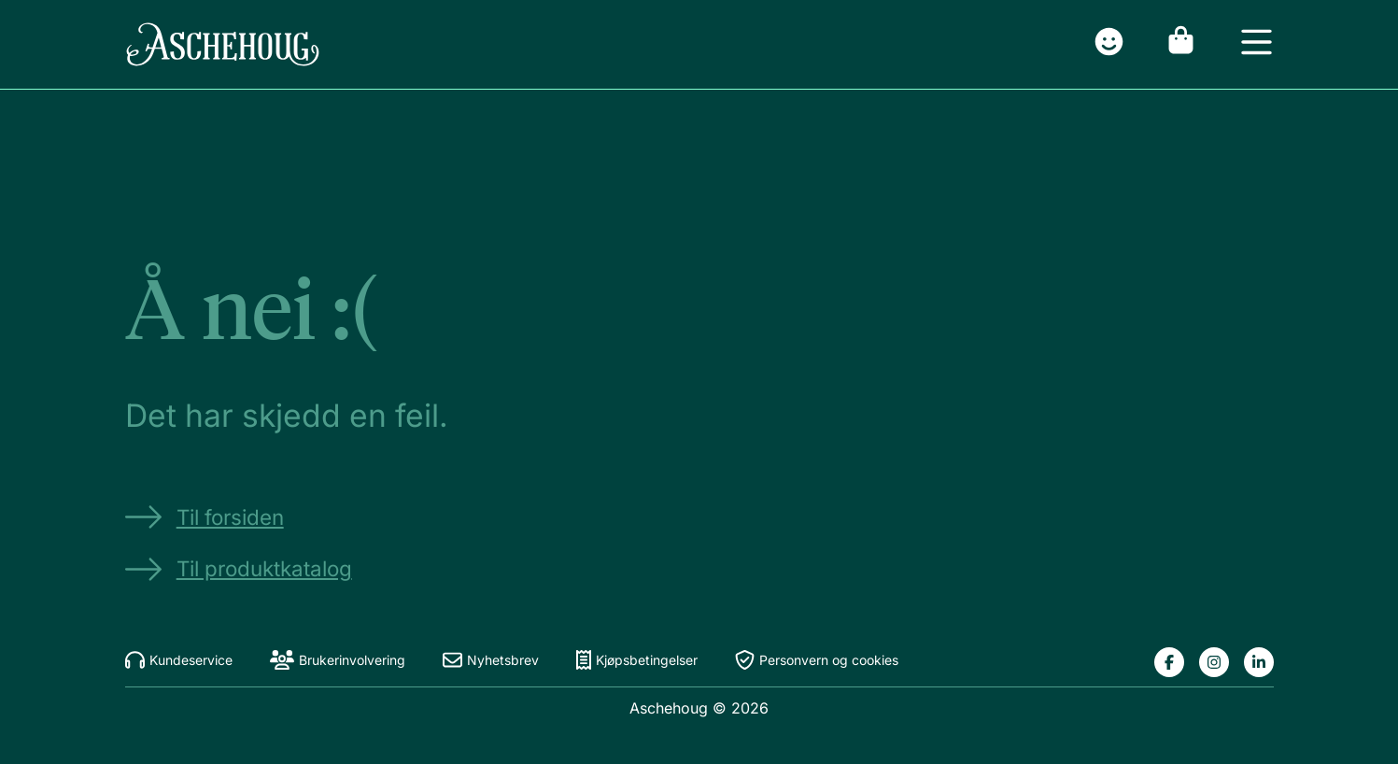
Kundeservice (179, 660)
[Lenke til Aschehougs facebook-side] (1169, 662)
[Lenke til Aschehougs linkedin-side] (1259, 662)
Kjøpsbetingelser (637, 660)
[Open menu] (1256, 44)
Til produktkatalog (238, 569)
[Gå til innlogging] (1109, 44)
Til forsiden (204, 517)
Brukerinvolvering (337, 660)
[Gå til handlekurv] (1181, 44)
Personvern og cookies (816, 660)
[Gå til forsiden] (222, 44)
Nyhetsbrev (491, 660)
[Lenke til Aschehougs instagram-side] (1214, 662)
